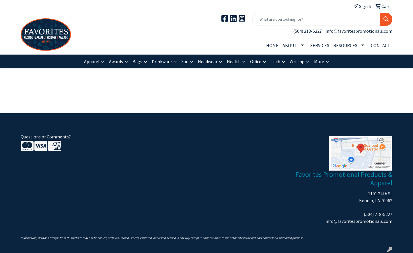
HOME (272, 45)
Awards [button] (116, 61)
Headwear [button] (207, 61)
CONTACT (380, 45)
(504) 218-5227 (307, 31)
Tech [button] (275, 61)
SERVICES (319, 45)
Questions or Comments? (46, 137)
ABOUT (290, 45)
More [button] (319, 61)
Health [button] (234, 61)
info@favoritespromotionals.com (359, 31)
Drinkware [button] (162, 61)
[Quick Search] (316, 19)
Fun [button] (184, 61)
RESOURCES (345, 45)
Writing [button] (297, 61)
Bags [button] (137, 61)
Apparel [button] (92, 61)
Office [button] (255, 61)
